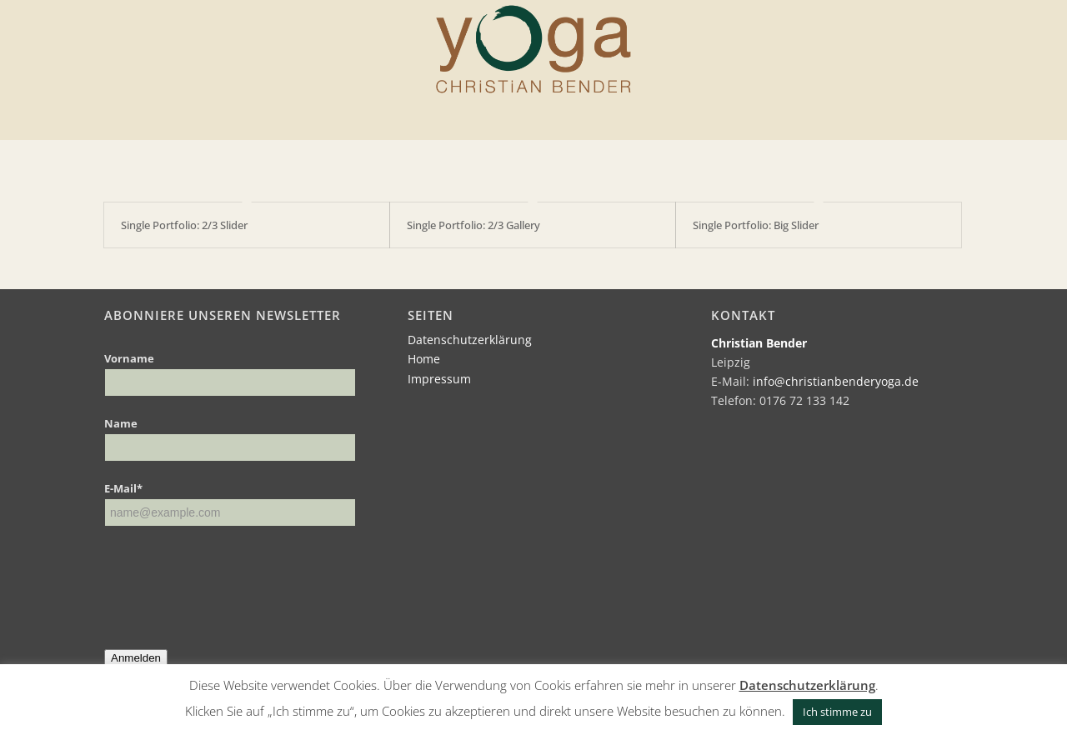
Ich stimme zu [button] (837, 711)
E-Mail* (123, 488)
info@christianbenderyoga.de (836, 381)
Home (424, 359)
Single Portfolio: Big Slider (756, 225)
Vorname (129, 358)
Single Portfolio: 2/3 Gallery (473, 225)
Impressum (439, 379)
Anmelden (136, 658)
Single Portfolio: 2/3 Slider (184, 225)
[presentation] (231, 575)
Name (121, 423)
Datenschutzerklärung (470, 340)
